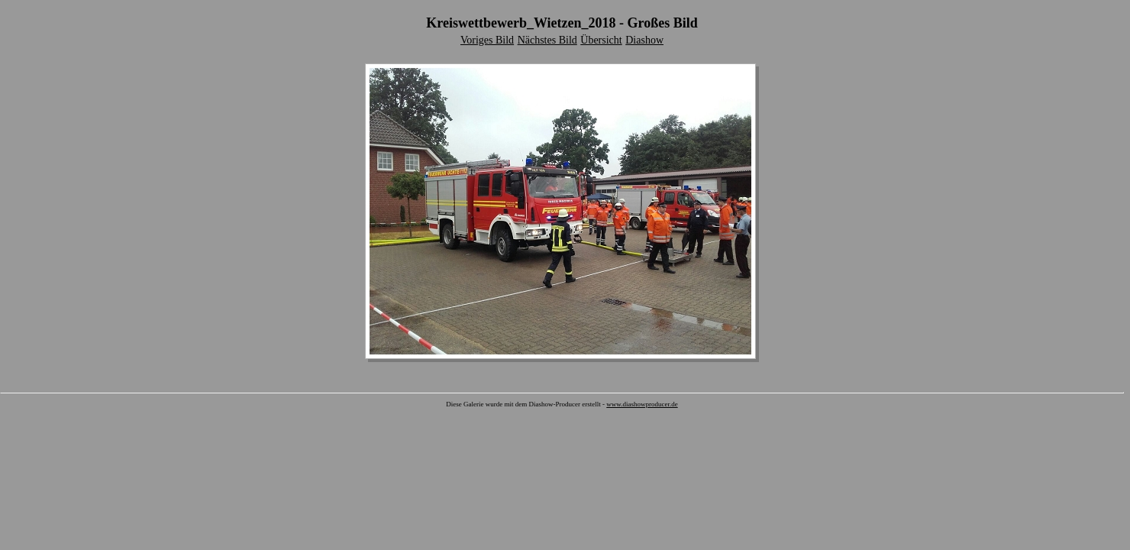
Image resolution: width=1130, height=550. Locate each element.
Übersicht (601, 40)
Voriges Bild (487, 40)
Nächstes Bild (547, 40)
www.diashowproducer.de (641, 404)
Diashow (644, 40)
